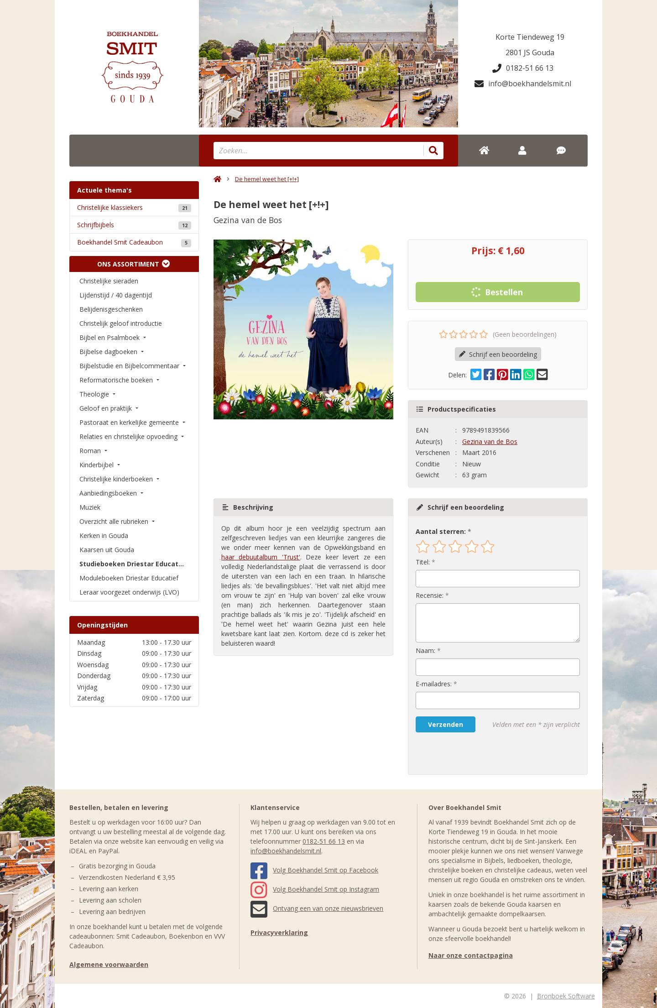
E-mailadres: (434, 683)
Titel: (423, 562)
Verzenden (445, 724)
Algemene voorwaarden (108, 964)
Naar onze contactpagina (470, 955)
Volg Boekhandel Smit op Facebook (314, 870)
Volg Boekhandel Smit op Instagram (314, 889)
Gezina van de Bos (489, 441)
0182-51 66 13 (522, 68)
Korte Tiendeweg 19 (529, 37)
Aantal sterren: (441, 531)
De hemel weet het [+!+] (267, 179)
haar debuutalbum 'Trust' (260, 557)
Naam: (425, 650)
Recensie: (429, 595)
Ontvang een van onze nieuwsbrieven (316, 908)
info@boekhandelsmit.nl (522, 83)
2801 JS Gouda (530, 52)
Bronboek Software (566, 996)
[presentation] (474, 753)
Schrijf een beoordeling (498, 354)
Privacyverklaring (279, 932)
